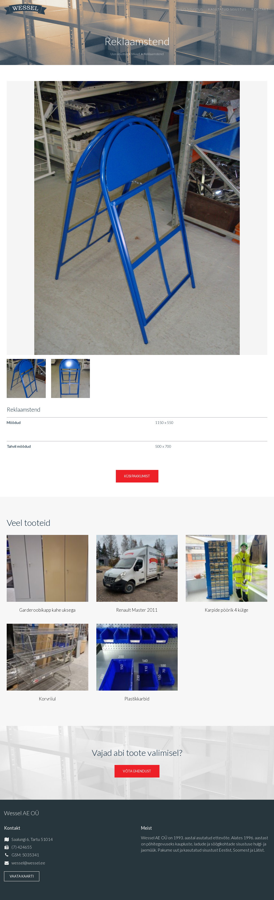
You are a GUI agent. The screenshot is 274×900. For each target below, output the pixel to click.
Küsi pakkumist (137, 476)
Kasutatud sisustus (227, 9)
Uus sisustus (191, 9)
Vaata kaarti (22, 876)
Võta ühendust (137, 771)
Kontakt (260, 9)
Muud (135, 54)
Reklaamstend (137, 41)
